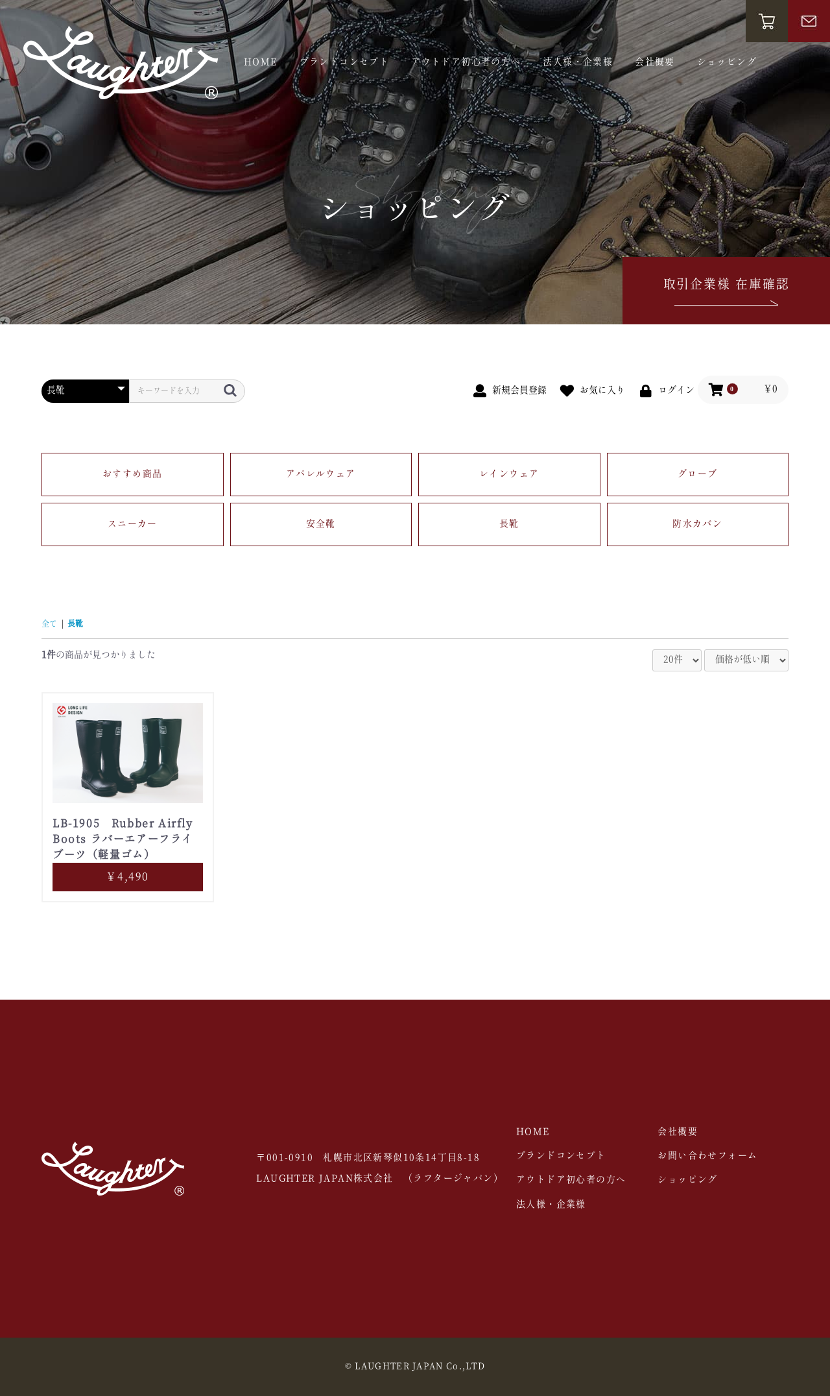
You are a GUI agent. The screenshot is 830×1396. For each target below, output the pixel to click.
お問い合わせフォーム (707, 1156)
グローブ (698, 474)
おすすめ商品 (132, 474)
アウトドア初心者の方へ (466, 62)
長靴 (509, 524)
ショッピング (727, 62)
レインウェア (509, 474)
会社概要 (655, 62)
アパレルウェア (321, 474)
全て (49, 624)
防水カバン (697, 524)
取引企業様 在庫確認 (726, 293)
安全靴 (321, 524)
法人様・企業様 (578, 62)
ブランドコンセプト (345, 62)
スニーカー (133, 524)
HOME (261, 62)
